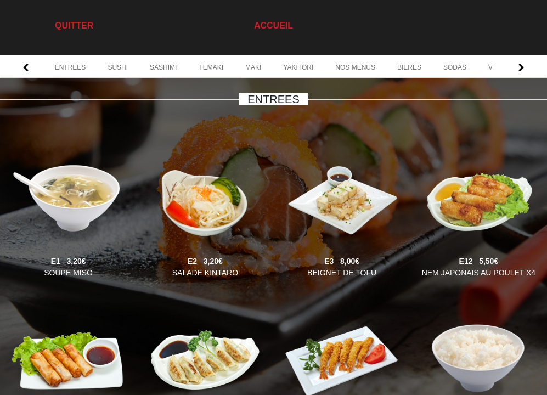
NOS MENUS (355, 67)
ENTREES (70, 67)
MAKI (253, 67)
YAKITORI (298, 67)
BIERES (409, 67)
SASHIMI (163, 67)
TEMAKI (211, 67)
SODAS (454, 67)
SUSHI (118, 67)
